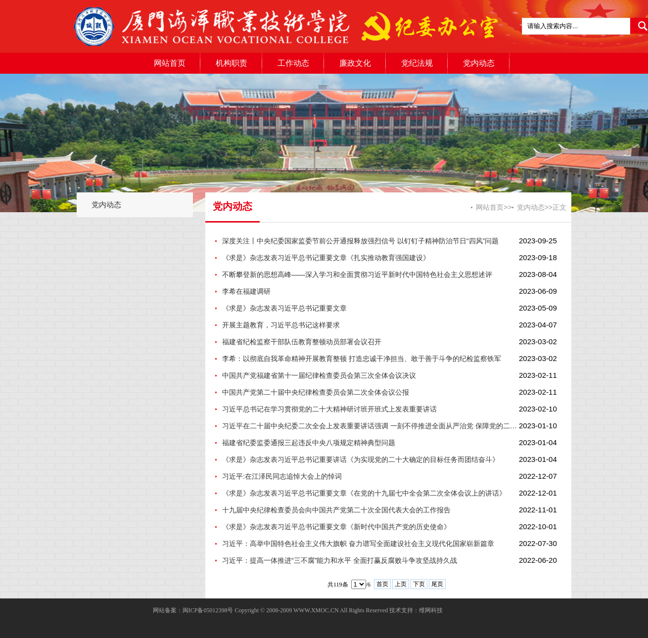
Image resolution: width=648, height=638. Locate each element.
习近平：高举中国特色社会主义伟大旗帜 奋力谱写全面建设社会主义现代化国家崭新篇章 (358, 543)
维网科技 (431, 610)
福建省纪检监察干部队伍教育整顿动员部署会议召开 (301, 342)
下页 (419, 584)
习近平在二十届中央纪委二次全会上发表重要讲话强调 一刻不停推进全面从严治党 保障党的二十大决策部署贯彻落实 (370, 426)
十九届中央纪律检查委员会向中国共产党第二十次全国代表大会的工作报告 (336, 510)
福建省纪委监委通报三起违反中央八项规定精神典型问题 (308, 443)
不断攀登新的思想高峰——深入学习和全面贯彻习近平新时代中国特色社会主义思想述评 (357, 274)
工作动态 (293, 63)
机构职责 (231, 63)
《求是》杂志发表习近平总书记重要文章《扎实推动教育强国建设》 (326, 258)
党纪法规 (417, 63)
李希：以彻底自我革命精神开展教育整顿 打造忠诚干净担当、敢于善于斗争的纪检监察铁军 (361, 359)
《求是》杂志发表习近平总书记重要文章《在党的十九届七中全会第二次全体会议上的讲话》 (364, 493)
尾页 (437, 584)
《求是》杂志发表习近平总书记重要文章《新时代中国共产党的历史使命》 (336, 527)
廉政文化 (355, 63)
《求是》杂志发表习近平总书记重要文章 (284, 308)
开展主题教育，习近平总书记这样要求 (281, 325)
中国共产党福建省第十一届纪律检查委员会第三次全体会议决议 (319, 375)
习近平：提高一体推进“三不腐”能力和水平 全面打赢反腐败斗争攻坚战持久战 (339, 560)
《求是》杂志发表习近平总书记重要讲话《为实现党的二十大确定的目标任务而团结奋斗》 (360, 459)
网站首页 (169, 63)
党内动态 (479, 63)
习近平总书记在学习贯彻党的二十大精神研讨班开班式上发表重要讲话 (329, 409)
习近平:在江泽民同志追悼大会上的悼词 (282, 476)
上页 (401, 584)
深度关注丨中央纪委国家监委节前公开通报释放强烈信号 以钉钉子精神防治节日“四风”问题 (360, 241)
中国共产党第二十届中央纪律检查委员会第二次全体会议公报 (315, 392)
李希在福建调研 (246, 291)
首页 (382, 584)
